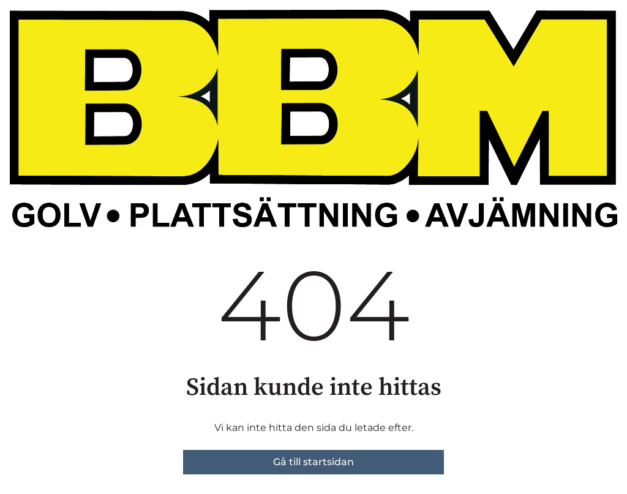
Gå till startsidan (313, 462)
